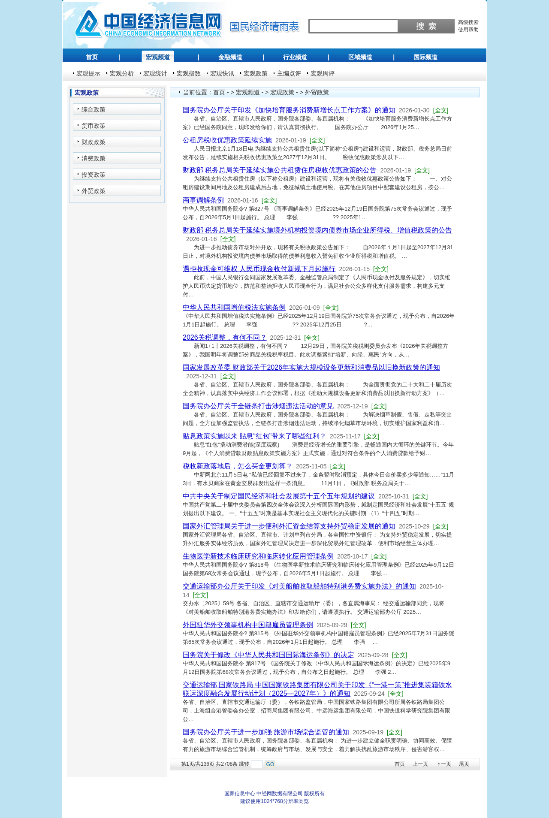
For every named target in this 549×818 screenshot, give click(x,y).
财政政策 (93, 142)
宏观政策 (256, 73)
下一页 (443, 764)
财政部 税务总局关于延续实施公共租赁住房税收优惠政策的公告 (280, 170)
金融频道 (230, 57)
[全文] (441, 110)
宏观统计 (155, 73)
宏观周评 (323, 73)
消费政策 (93, 158)
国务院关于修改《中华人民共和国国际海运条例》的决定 (268, 654)
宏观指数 (189, 73)
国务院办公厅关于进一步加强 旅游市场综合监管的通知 (266, 732)
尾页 (464, 764)
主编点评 (289, 73)
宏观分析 (122, 73)
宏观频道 (158, 57)
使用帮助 (468, 30)
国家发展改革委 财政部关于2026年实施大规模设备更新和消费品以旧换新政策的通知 (311, 367)
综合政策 (93, 109)
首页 (92, 57)
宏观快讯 (222, 73)
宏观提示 (88, 73)
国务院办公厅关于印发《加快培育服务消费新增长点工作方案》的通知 (289, 110)
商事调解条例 (203, 200)
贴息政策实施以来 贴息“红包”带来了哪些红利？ (254, 436)
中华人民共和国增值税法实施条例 (234, 307)
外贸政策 (93, 190)
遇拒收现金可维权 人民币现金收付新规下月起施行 (259, 268)
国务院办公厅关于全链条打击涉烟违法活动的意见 (258, 406)
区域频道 (360, 57)
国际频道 (425, 57)
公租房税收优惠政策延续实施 (227, 140)
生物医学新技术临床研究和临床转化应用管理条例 (258, 556)
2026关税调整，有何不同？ (225, 337)
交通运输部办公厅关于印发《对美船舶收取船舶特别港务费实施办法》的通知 (299, 586)
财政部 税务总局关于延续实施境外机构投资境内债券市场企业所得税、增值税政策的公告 (317, 230)
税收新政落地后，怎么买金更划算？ (238, 466)
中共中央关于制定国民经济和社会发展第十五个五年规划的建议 (279, 496)
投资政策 (93, 174)
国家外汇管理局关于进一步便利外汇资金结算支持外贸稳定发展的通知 (289, 526)
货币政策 (93, 125)
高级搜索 (468, 22)
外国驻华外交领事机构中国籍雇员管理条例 (248, 624)
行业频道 (295, 57)
